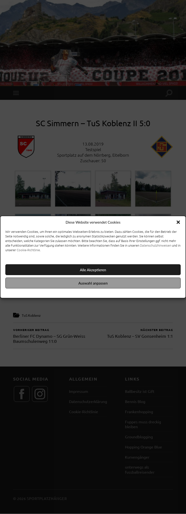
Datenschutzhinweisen (155, 245)
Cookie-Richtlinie (28, 250)
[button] (178, 222)
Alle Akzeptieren (93, 270)
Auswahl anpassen (93, 283)
